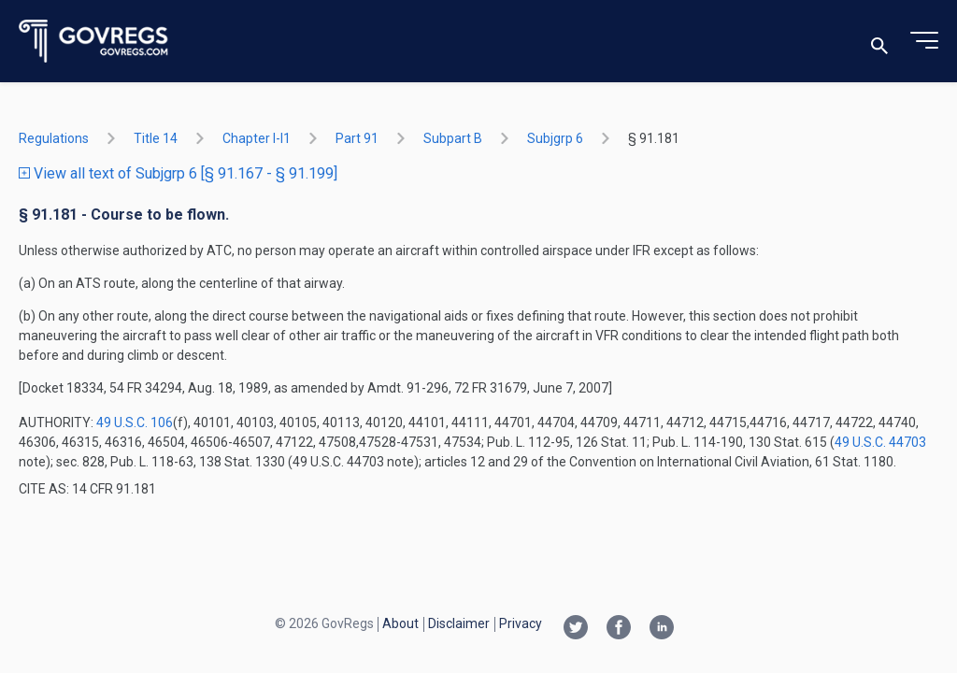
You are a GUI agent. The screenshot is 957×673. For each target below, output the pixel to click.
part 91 (357, 138)
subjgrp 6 (555, 138)
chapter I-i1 (256, 138)
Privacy (520, 623)
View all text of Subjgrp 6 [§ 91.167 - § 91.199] (178, 173)
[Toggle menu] (924, 41)
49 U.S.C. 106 (134, 422)
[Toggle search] (879, 41)
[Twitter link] (576, 629)
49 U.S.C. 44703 (880, 442)
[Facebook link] (619, 629)
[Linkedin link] (662, 629)
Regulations (54, 138)
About (400, 623)
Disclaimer (459, 623)
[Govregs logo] (94, 42)
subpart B (452, 138)
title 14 (156, 138)
